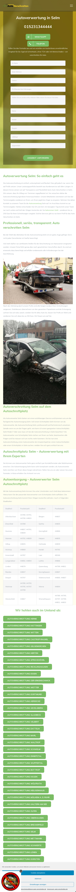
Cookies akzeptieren (38, 873)
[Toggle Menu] (71, 5)
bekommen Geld (51, 210)
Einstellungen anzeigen (38, 884)
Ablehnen (38, 879)
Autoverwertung (35, 203)
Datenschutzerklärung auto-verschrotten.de (33, 889)
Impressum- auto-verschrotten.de (57, 889)
